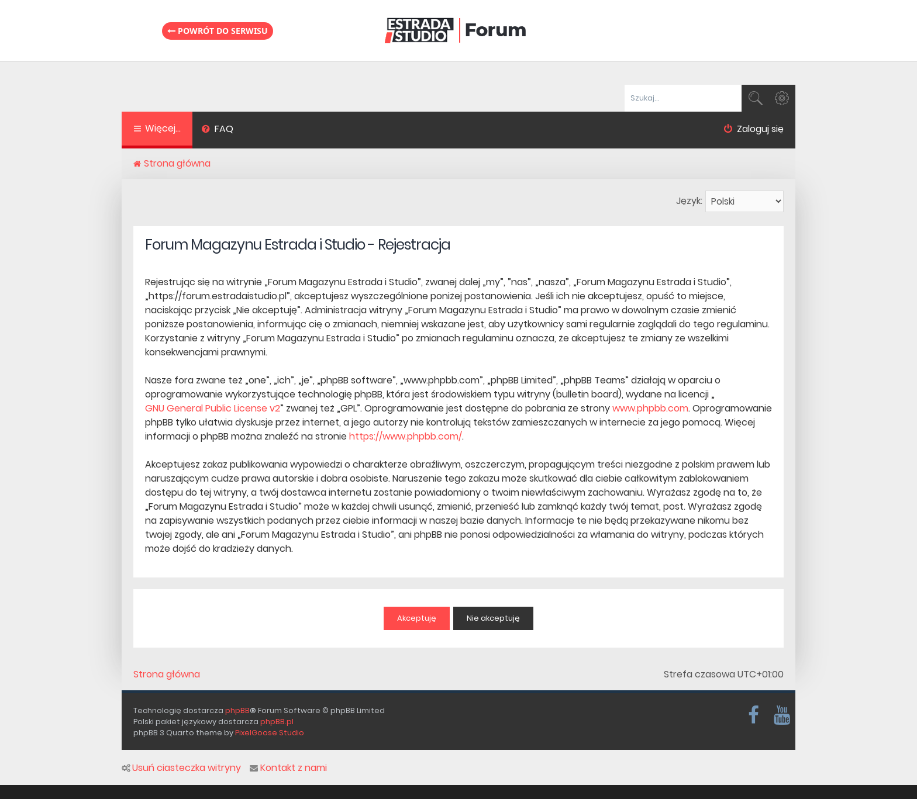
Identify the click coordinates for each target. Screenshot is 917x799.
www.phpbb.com (650, 408)
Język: (689, 200)
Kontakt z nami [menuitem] (288, 768)
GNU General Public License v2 (212, 408)
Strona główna (166, 674)
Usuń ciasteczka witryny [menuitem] (181, 768)
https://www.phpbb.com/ (405, 436)
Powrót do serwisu (217, 30)
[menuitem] (217, 130)
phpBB (237, 710)
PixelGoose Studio (269, 733)
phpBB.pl (277, 722)
